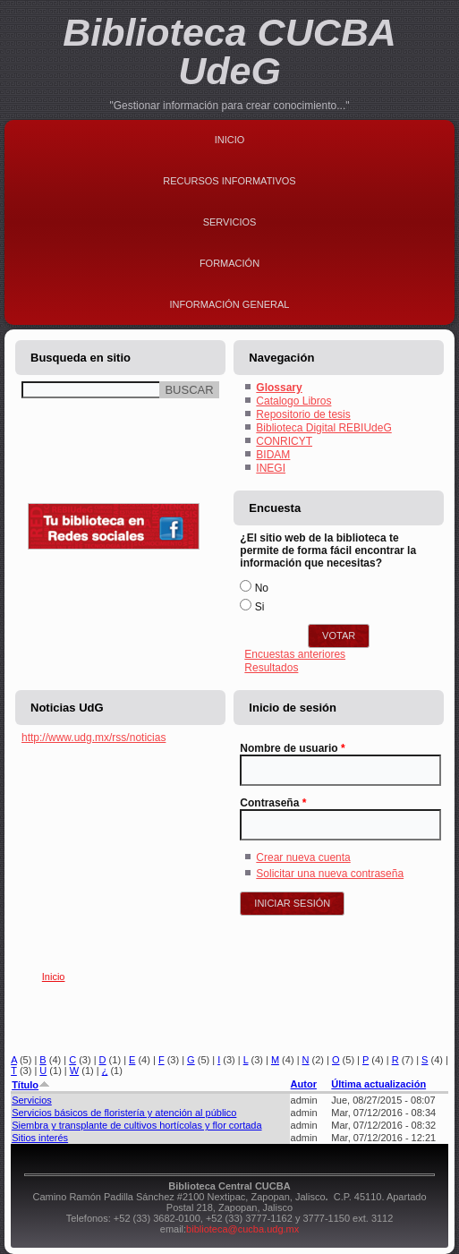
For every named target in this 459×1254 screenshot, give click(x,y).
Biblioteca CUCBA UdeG (229, 51)
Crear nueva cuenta (303, 857)
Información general (230, 304)
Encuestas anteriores (294, 654)
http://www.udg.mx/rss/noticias (93, 737)
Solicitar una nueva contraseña (330, 873)
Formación (229, 263)
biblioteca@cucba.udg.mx (242, 1229)
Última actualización (378, 1084)
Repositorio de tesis (303, 414)
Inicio (230, 139)
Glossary (279, 387)
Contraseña (273, 803)
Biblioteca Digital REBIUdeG (323, 428)
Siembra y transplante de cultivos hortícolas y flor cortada (136, 1125)
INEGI (270, 468)
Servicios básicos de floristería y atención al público (124, 1112)
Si (260, 607)
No (261, 588)
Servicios (230, 222)
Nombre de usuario (292, 748)
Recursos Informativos (229, 180)
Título (31, 1084)
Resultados (271, 667)
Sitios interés (40, 1137)
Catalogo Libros (293, 401)
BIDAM (273, 454)
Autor (304, 1084)
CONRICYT (284, 441)
